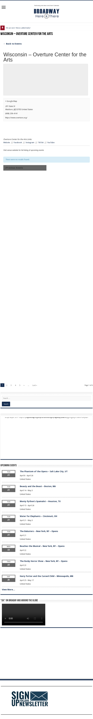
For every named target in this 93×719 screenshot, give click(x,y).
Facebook (18, 142)
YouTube (51, 142)
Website (6, 142)
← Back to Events (12, 43)
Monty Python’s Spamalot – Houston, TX (40, 501)
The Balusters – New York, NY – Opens (39, 531)
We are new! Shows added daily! (18, 28)
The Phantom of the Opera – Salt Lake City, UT (44, 471)
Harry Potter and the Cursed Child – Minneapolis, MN (46, 576)
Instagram (30, 142)
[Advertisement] (46, 202)
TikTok (41, 142)
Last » (34, 385)
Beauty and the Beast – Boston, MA (38, 486)
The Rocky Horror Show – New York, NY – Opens (43, 561)
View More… (8, 589)
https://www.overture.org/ (16, 118)
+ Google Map (11, 101)
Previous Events (14, 168)
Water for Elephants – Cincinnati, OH (38, 516)
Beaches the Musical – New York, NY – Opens (42, 546)
